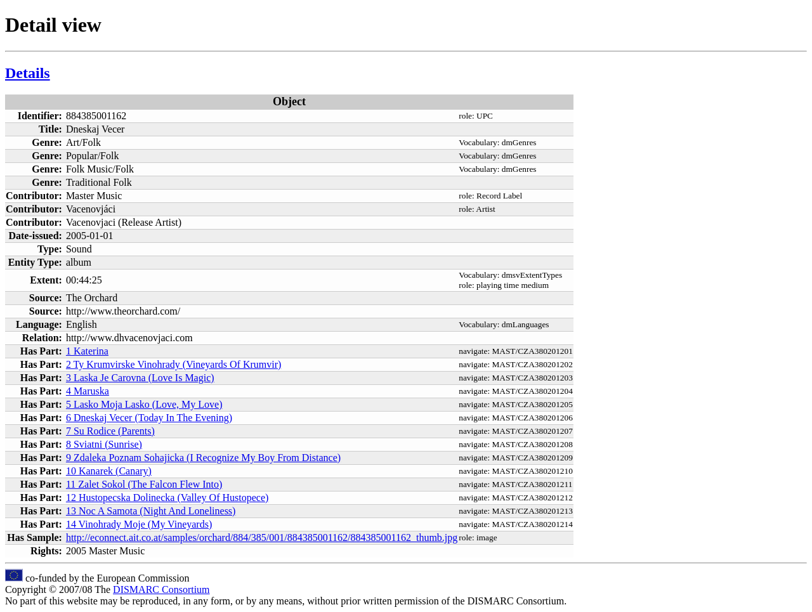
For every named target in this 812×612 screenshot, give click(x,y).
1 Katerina (87, 351)
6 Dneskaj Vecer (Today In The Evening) (149, 417)
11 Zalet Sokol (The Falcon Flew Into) (144, 484)
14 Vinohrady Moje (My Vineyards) (139, 524)
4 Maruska (87, 391)
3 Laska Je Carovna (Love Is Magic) (140, 377)
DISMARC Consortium (161, 589)
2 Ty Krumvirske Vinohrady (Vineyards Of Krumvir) (173, 364)
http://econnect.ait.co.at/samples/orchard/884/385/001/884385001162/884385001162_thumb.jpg (261, 537)
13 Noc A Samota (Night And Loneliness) (151, 510)
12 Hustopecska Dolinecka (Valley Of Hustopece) (167, 497)
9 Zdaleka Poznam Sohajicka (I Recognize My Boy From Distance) (203, 457)
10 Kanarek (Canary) (109, 471)
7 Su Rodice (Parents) (110, 431)
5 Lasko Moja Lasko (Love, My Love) (144, 404)
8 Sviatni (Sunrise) (104, 444)
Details (27, 73)
